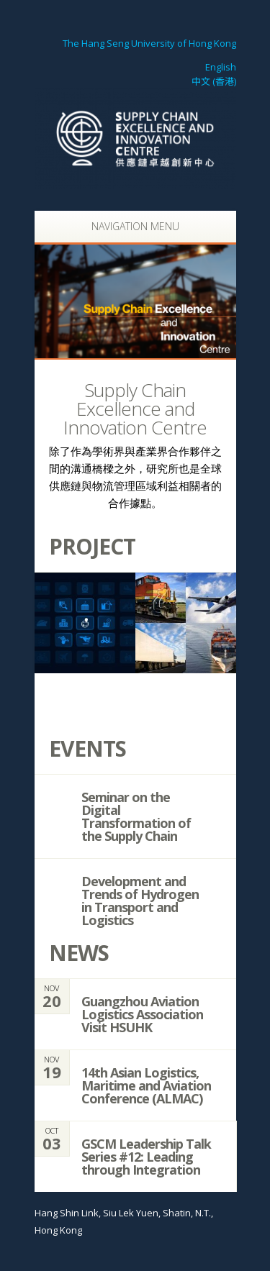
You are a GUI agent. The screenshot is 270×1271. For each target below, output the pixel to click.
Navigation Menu (127, 226)
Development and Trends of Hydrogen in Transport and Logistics (140, 901)
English (220, 66)
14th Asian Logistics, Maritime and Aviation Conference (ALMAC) (146, 1085)
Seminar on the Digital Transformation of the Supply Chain (136, 816)
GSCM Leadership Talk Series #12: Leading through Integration (146, 1156)
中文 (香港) (214, 81)
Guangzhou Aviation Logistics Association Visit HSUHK (142, 1014)
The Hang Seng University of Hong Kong (148, 43)
